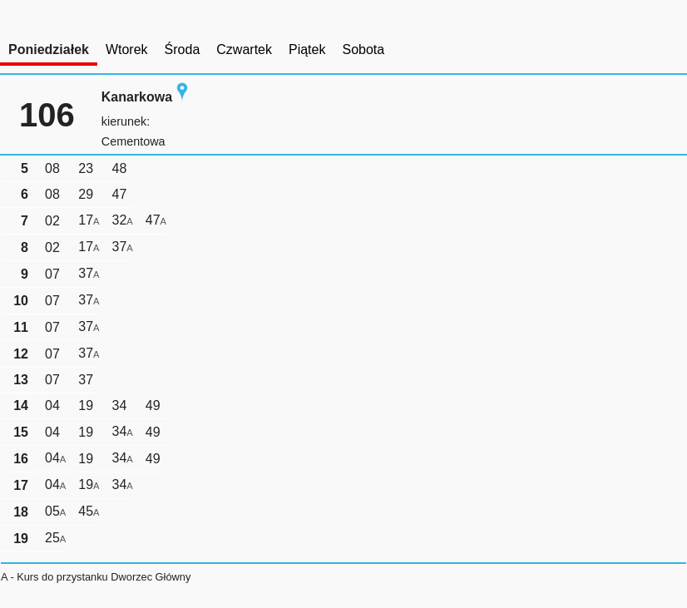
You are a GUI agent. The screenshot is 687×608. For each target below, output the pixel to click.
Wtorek (127, 49)
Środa (182, 49)
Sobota (363, 49)
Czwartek (244, 49)
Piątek (307, 49)
